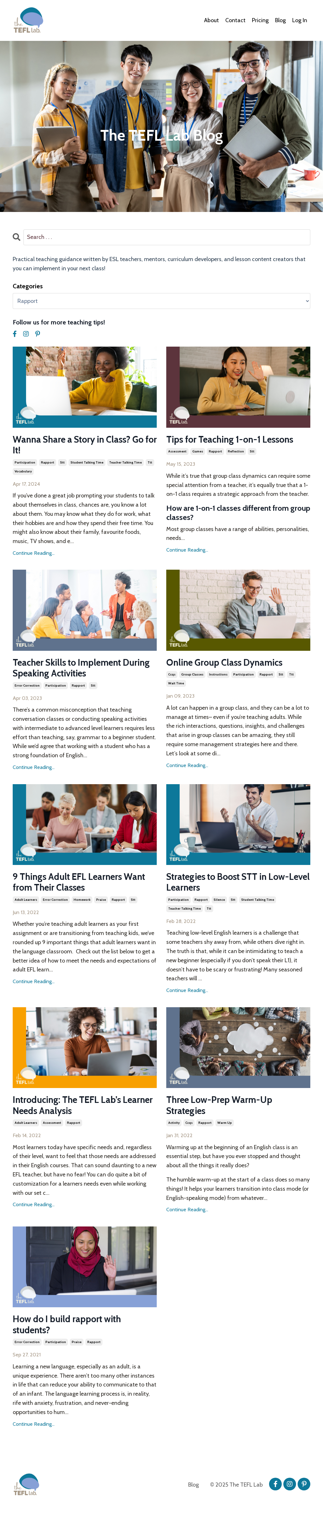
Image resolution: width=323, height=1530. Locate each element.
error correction (27, 687)
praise (101, 903)
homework (82, 903)
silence (219, 903)
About (211, 20)
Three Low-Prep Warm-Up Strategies (222, 1109)
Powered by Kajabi (292, 1513)
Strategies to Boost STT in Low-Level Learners (233, 885)
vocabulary (23, 472)
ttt (150, 463)
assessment (177, 452)
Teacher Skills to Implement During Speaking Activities (71, 669)
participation (25, 463)
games (197, 452)
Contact (235, 20)
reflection (236, 452)
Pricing (260, 20)
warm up (224, 1127)
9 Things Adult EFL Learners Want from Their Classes (83, 885)
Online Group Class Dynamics (228, 663)
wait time (176, 685)
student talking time (86, 463)
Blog (280, 20)
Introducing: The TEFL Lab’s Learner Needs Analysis (70, 1109)
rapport (47, 463)
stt (62, 463)
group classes (192, 676)
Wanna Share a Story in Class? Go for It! (82, 445)
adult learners (26, 903)
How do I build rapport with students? (71, 1329)
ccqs (171, 676)
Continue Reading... (34, 554)
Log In (299, 20)
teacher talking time (125, 463)
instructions (218, 676)
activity (174, 1127)
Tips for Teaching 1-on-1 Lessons (234, 439)
